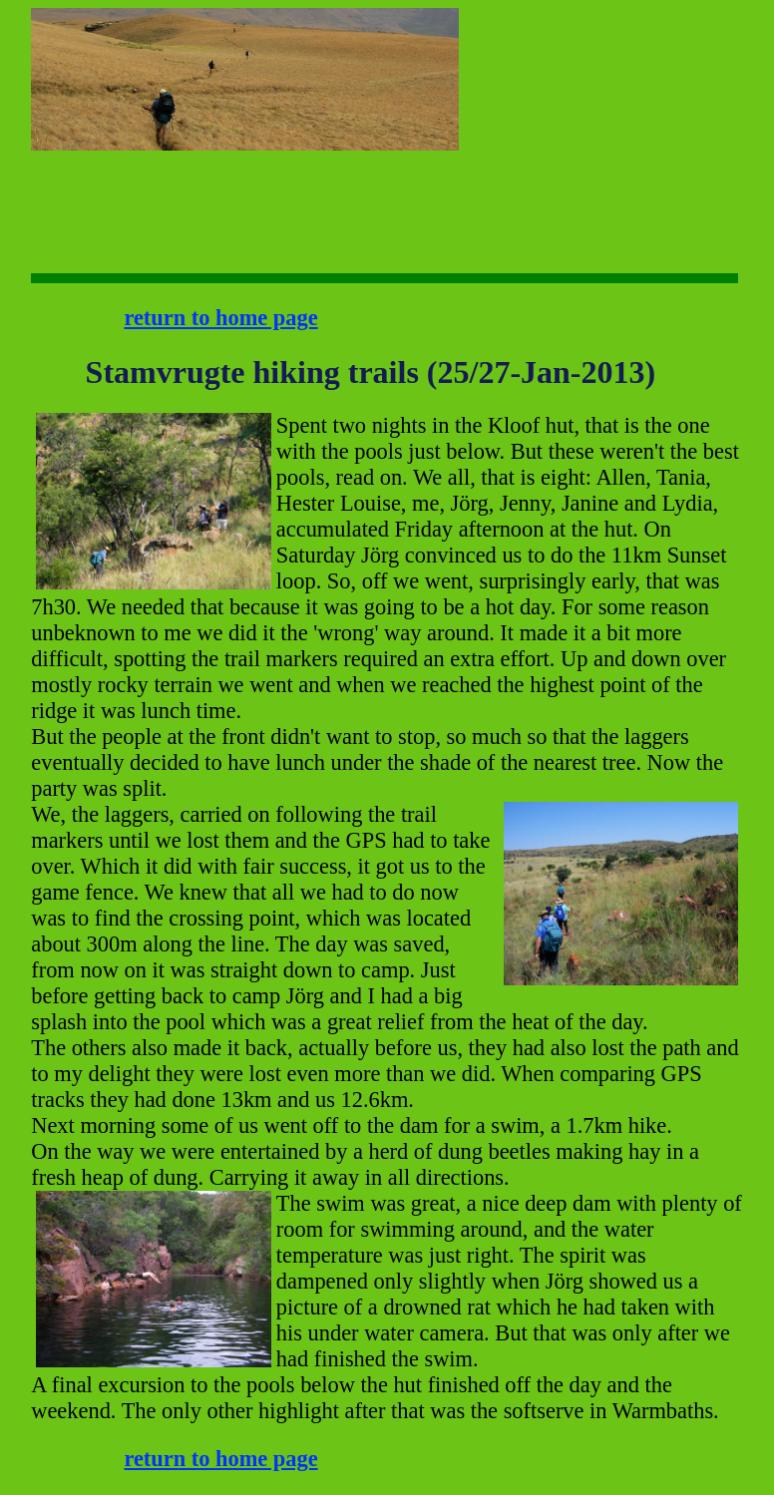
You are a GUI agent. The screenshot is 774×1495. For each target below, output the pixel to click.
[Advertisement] (521, 70)
